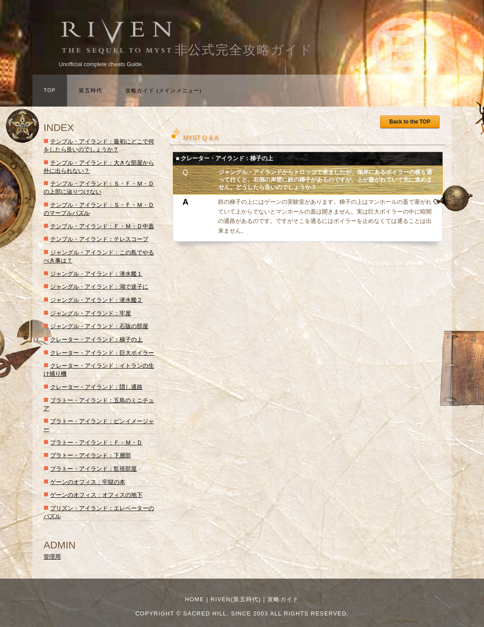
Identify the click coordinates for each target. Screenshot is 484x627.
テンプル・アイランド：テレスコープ (99, 239)
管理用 (52, 556)
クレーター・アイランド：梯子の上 (96, 339)
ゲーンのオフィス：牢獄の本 (87, 482)
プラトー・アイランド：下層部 (90, 455)
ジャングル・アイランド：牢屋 (90, 313)
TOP (50, 90)
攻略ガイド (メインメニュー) (163, 90)
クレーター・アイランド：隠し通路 (96, 387)
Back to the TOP (409, 122)
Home (194, 599)
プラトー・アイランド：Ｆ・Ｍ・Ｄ (96, 442)
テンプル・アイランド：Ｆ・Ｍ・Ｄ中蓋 (102, 226)
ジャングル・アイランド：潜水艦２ (96, 300)
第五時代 (90, 90)
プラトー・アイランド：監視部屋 (93, 468)
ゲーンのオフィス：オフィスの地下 (96, 495)
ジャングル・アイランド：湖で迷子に (99, 286)
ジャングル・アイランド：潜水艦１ (96, 273)
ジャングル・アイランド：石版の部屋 (99, 326)
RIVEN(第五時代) (235, 599)
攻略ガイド (283, 599)
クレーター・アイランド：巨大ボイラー (102, 352)
